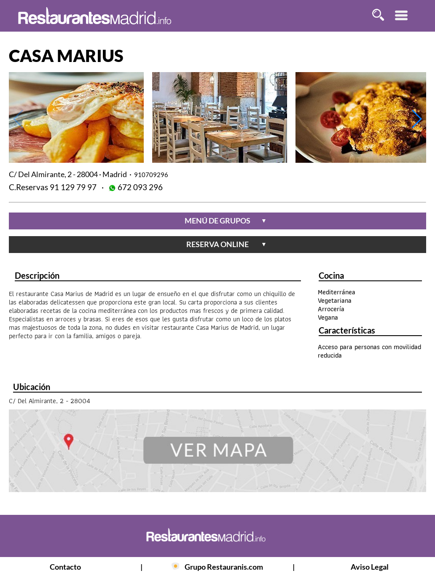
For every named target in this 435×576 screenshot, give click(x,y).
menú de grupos (226, 221)
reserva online (226, 244)
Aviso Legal (370, 566)
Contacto (65, 566)
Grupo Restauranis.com (224, 566)
